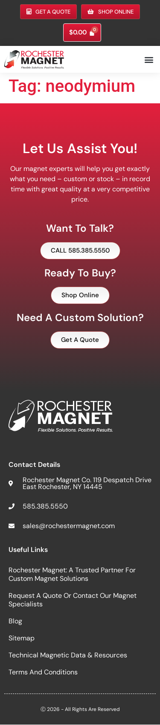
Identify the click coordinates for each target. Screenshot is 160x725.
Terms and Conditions (43, 672)
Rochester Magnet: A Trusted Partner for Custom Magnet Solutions (72, 574)
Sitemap (22, 638)
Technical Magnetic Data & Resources (68, 655)
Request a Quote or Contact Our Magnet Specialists (73, 599)
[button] (149, 59)
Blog (15, 621)
